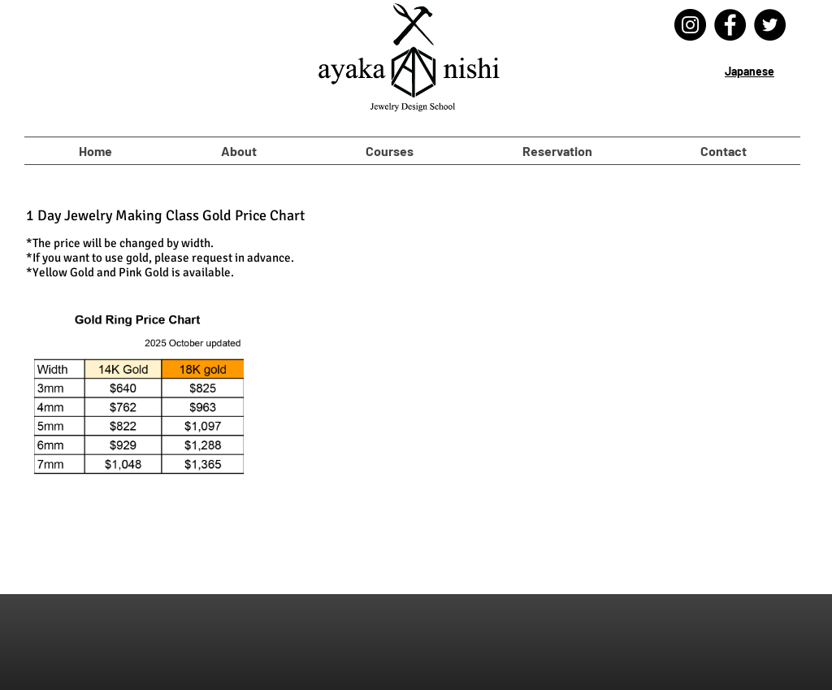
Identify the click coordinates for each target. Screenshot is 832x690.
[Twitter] (770, 25)
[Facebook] (730, 25)
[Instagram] (690, 25)
